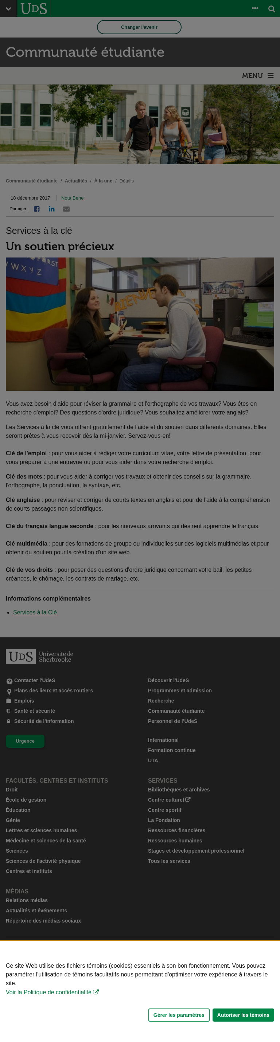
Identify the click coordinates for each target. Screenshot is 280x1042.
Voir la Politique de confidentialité (49, 992)
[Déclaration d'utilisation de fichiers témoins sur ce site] (140, 991)
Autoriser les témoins (243, 1015)
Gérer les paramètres (179, 1015)
